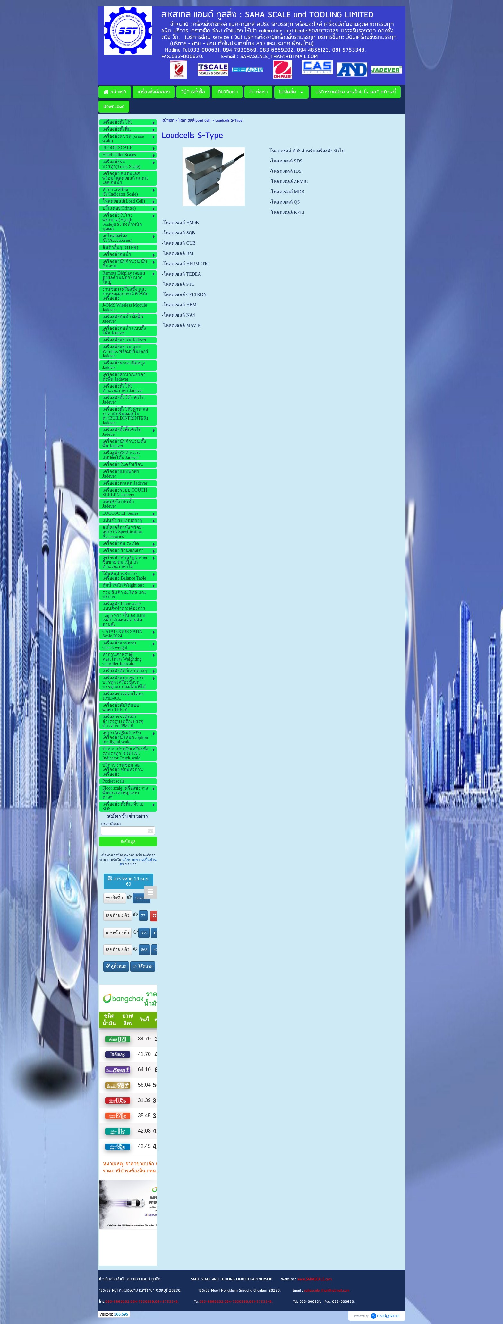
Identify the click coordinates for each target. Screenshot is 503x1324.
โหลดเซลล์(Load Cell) (195, 120)
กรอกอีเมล (111, 823)
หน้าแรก (168, 120)
